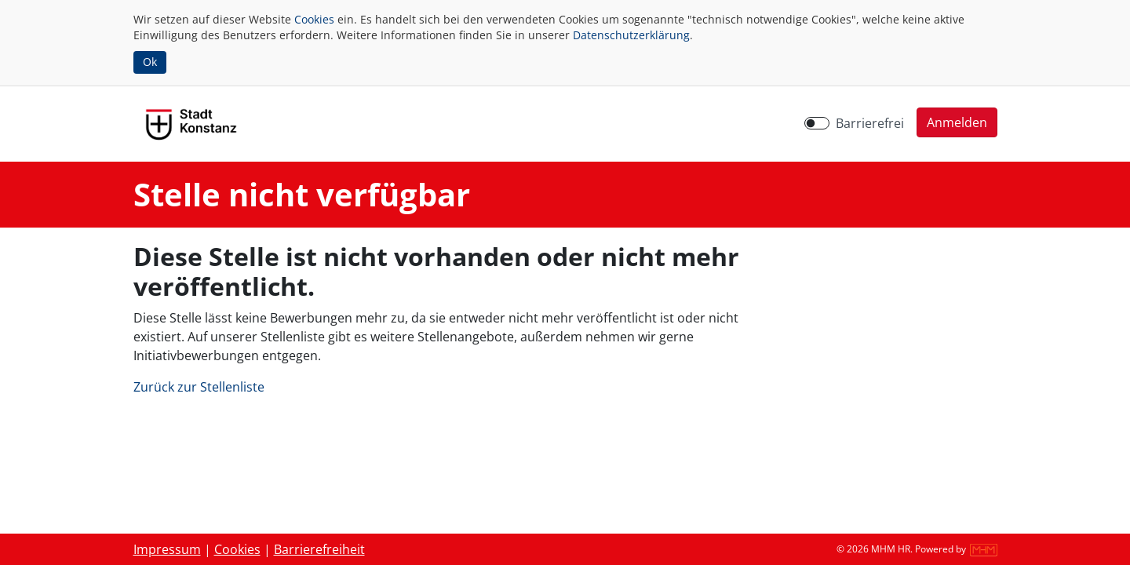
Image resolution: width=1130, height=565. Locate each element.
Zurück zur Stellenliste (198, 387)
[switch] (816, 123)
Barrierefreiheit (319, 549)
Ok (150, 61)
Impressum (167, 549)
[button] (957, 122)
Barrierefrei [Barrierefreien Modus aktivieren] (870, 123)
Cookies (314, 19)
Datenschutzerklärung (631, 34)
